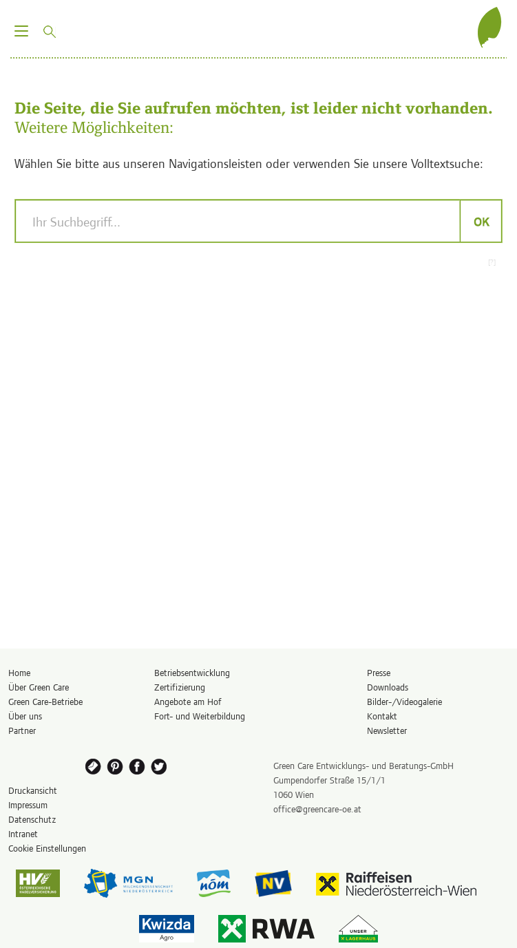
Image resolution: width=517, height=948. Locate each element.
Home (19, 672)
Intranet (23, 833)
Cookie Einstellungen (47, 847)
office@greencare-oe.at (317, 808)
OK (481, 221)
